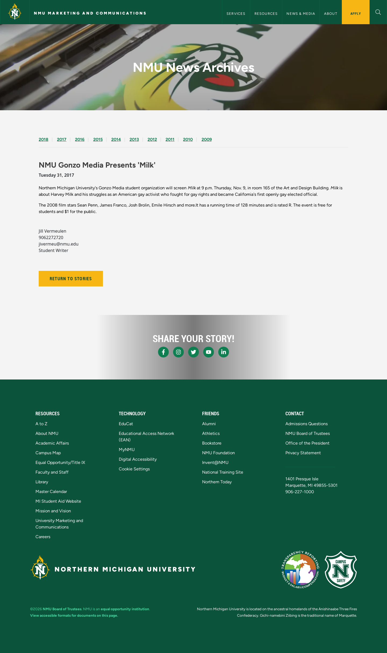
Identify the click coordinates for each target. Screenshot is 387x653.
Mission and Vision (53, 510)
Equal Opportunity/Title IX (60, 462)
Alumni (209, 423)
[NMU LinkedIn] (223, 352)
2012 (152, 139)
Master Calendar (51, 491)
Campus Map (48, 452)
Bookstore (211, 443)
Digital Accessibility (138, 459)
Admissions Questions (306, 423)
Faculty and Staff (52, 472)
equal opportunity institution (125, 609)
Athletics (211, 433)
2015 (98, 139)
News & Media (300, 14)
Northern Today (217, 481)
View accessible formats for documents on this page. (74, 615)
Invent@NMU (215, 462)
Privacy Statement (303, 452)
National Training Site (222, 472)
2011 (170, 139)
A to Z (41, 423)
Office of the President (307, 443)
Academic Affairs (52, 443)
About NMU (46, 433)
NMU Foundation (218, 452)
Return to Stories (71, 279)
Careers (42, 536)
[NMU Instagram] (178, 352)
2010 (188, 139)
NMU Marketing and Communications (90, 13)
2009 (207, 139)
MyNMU (127, 449)
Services (236, 14)
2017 (61, 139)
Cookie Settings (134, 468)
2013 (134, 139)
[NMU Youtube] (208, 352)
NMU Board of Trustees (307, 433)
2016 (79, 139)
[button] (378, 11)
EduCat (126, 423)
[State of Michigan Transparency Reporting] (300, 569)
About (330, 14)
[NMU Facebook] (163, 352)
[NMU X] (193, 352)
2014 (116, 139)
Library (41, 481)
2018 (43, 139)
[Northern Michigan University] (15, 12)
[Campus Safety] (341, 569)
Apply (355, 13)
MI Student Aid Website (58, 501)
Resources (266, 14)
